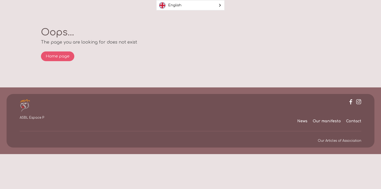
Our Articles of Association (339, 140)
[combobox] (190, 5)
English (170, 5)
